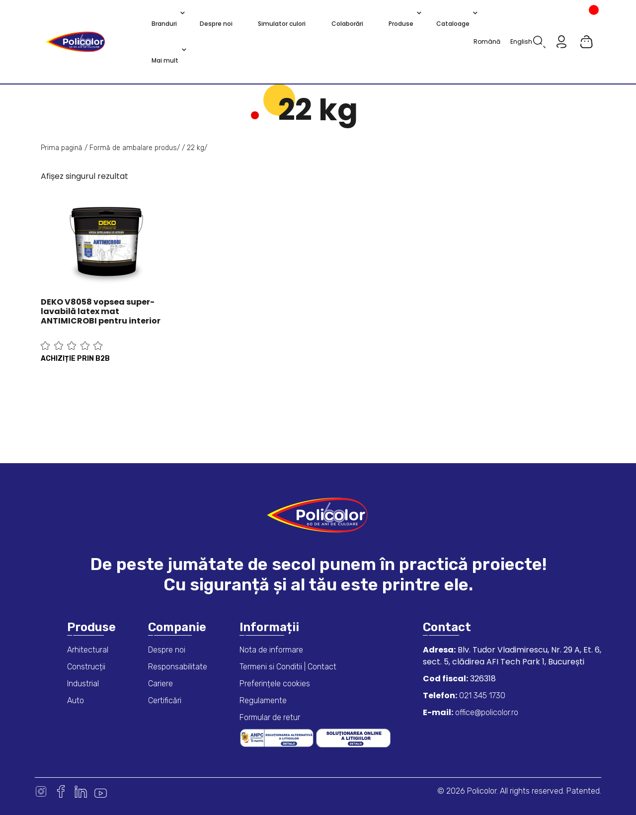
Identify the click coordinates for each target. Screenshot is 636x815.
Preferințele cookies (274, 683)
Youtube (100, 791)
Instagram (41, 791)
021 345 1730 (481, 695)
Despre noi (166, 649)
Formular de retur (269, 717)
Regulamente (263, 700)
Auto (75, 700)
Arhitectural (87, 649)
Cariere (160, 683)
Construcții (86, 666)
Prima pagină (61, 148)
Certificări (164, 700)
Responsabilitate (177, 666)
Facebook (61, 791)
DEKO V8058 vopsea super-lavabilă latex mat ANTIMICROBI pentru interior (100, 311)
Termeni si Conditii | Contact (287, 666)
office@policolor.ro (485, 712)
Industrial (83, 683)
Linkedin (81, 791)
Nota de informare (271, 649)
